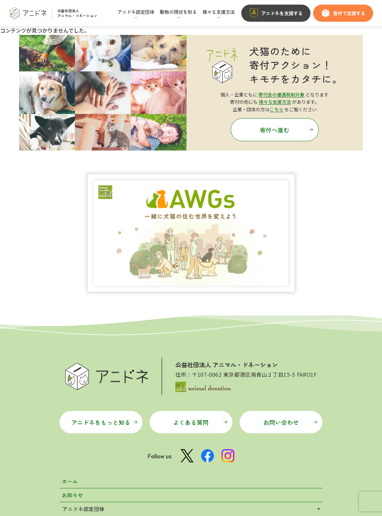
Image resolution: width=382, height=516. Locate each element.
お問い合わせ (290, 314)
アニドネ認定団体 (83, 401)
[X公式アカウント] (186, 347)
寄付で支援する (343, 13)
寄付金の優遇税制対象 (281, 94)
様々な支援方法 (275, 101)
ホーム (70, 373)
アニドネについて (83, 443)
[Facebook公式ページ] (207, 347)
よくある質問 (200, 314)
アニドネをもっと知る (104, 314)
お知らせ (72, 387)
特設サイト (75, 457)
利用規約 (179, 492)
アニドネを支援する (276, 13)
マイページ (151, 492)
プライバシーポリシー (218, 492)
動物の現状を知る (83, 415)
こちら (276, 109)
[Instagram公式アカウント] (228, 347)
